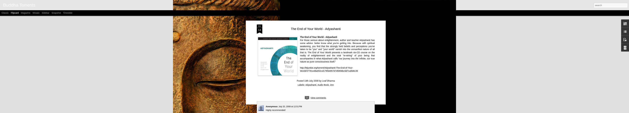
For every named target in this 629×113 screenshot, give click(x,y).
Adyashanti (310, 85)
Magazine (26, 13)
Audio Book (323, 85)
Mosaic (36, 13)
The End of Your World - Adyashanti (316, 29)
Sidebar (45, 13)
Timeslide (67, 13)
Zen (332, 85)
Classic (5, 13)
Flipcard (15, 13)
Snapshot (56, 13)
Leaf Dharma (328, 81)
